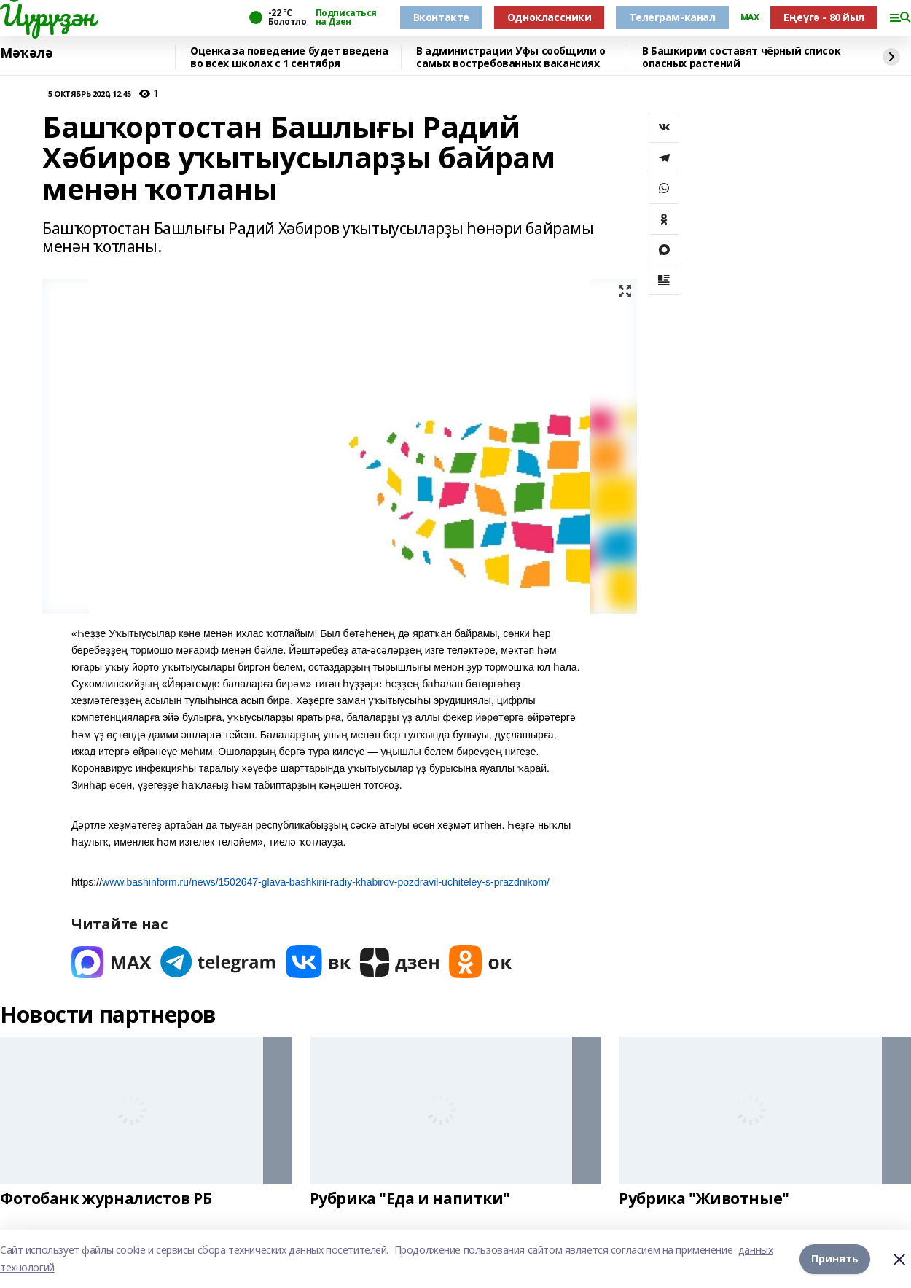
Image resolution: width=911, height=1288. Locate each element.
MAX (749, 17)
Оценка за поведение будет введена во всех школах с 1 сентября (289, 57)
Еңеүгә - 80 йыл (823, 17)
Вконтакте (441, 17)
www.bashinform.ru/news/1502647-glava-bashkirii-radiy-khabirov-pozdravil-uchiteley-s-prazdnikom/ (326, 882)
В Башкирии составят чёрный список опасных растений (741, 57)
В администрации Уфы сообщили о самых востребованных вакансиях (510, 57)
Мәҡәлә (26, 53)
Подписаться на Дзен (346, 17)
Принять (835, 1258)
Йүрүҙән (47, 15)
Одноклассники (549, 17)
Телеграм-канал (672, 17)
